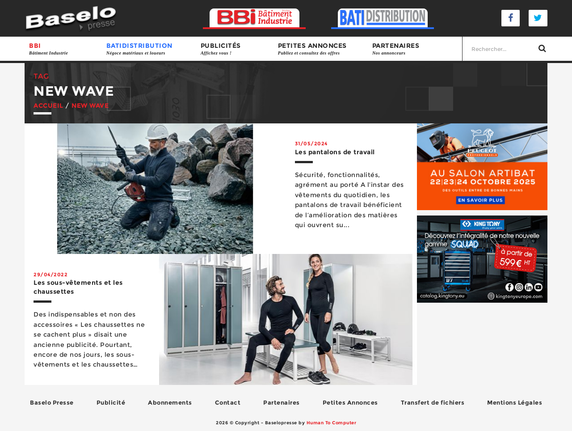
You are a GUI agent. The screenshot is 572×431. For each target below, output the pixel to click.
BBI (63, 49)
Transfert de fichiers (433, 402)
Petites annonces (320, 49)
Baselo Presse (52, 402)
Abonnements (170, 402)
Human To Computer (332, 423)
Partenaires (415, 49)
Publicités (235, 49)
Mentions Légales (514, 402)
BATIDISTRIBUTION (149, 49)
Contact (228, 402)
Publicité (111, 402)
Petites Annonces (350, 402)
